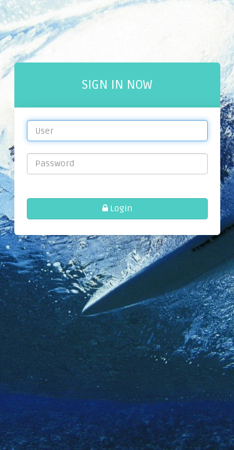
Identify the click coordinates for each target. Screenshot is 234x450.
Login (117, 208)
